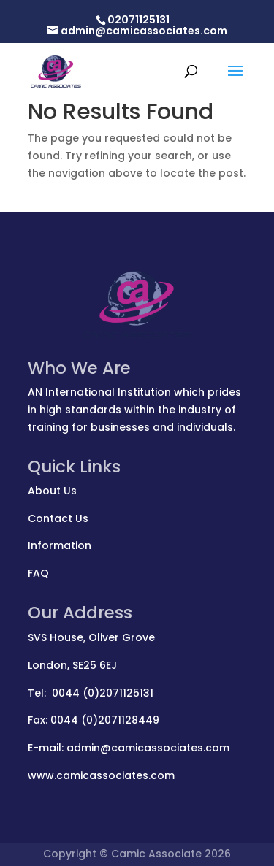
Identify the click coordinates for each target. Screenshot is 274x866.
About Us (52, 490)
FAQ (38, 573)
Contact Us (58, 518)
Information (59, 545)
